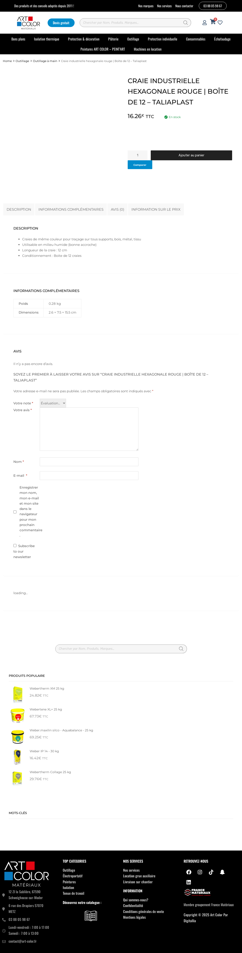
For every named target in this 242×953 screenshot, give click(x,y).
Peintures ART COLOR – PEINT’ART (103, 49)
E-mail (20, 475)
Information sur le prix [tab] (156, 209)
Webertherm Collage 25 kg (50, 772)
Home (7, 61)
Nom (18, 462)
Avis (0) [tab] (117, 209)
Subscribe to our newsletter (24, 551)
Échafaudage (222, 39)
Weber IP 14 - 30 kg (44, 751)
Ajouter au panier (191, 155)
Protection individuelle (162, 39)
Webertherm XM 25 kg (47, 688)
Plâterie (113, 39)
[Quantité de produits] (137, 155)
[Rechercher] (185, 22)
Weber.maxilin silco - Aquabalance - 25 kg (61, 730)
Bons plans (18, 39)
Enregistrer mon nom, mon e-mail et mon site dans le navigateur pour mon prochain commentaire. (31, 511)
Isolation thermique (46, 39)
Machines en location (147, 49)
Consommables (195, 39)
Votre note (23, 403)
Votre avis (22, 410)
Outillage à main (45, 61)
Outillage (133, 39)
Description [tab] (19, 209)
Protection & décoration (83, 39)
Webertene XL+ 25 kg (46, 709)
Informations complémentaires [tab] (71, 209)
